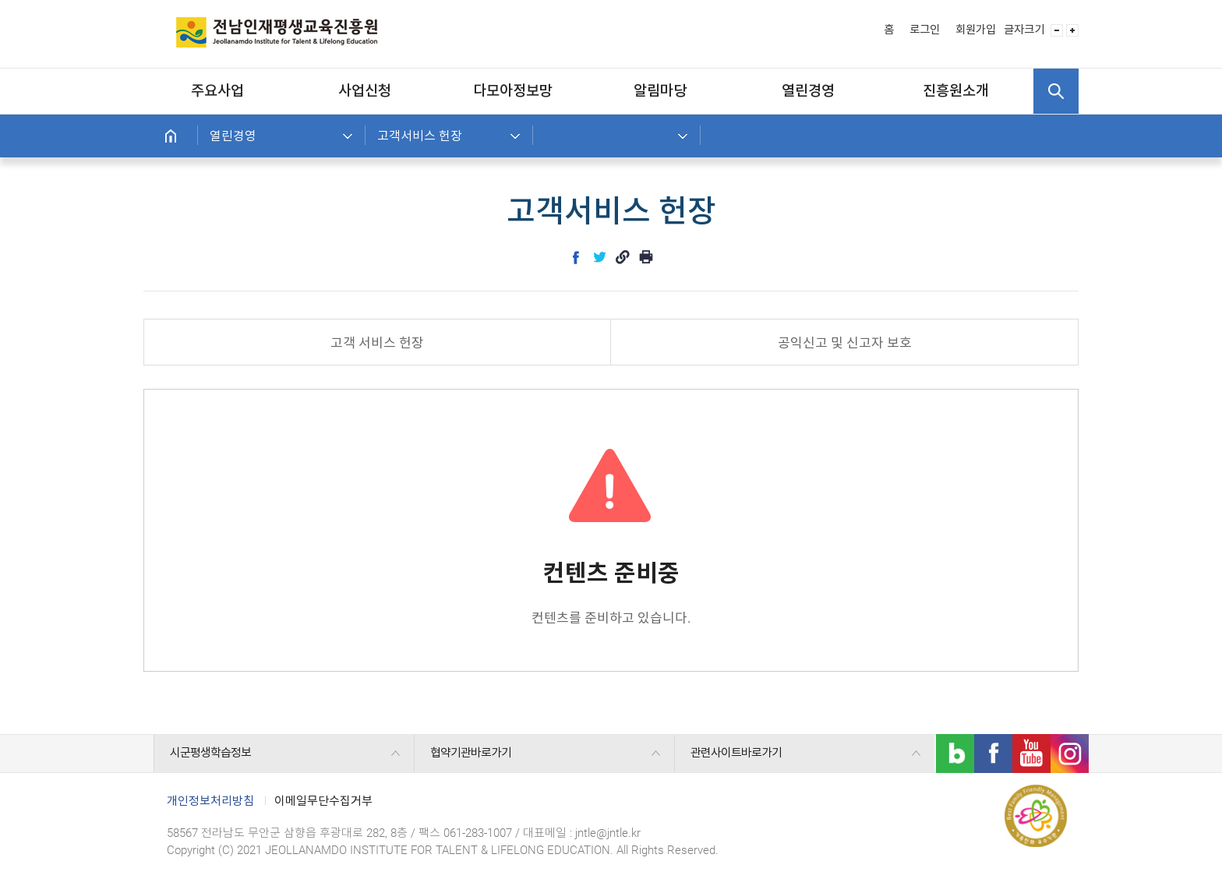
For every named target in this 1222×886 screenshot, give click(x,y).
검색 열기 (1056, 91)
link (623, 257)
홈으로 (170, 136)
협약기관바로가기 (470, 753)
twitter (599, 257)
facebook (576, 257)
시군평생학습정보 (210, 753)
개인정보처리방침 (210, 801)
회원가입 (975, 30)
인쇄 (646, 257)
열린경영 (233, 136)
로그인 (924, 30)
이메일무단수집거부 (323, 801)
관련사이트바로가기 (736, 753)
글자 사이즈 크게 (1072, 30)
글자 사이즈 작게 (1057, 30)
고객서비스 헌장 (419, 136)
